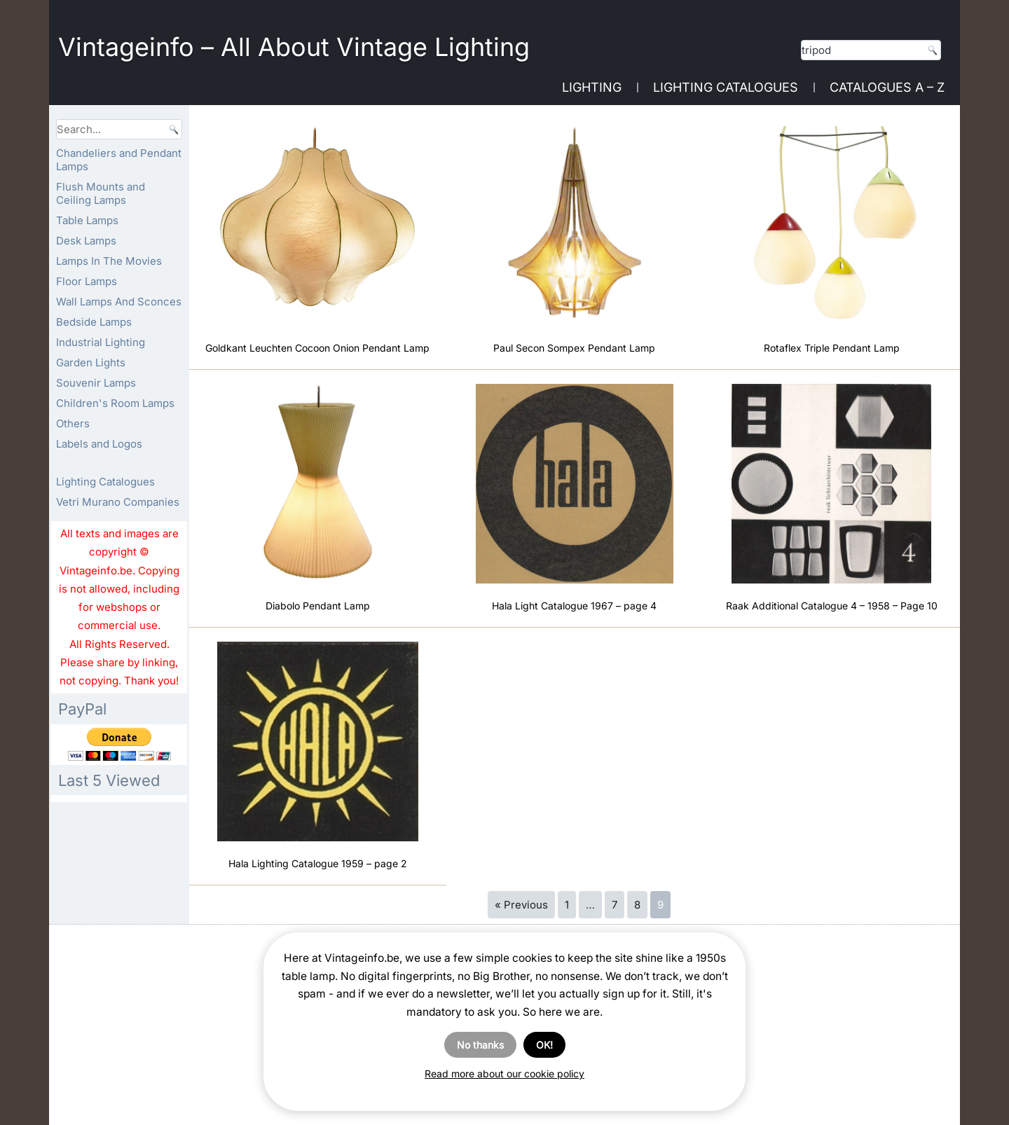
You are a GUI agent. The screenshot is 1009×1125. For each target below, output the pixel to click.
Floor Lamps (86, 281)
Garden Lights (90, 362)
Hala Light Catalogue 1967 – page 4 (574, 606)
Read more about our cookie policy (504, 1073)
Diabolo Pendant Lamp (318, 606)
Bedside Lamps (94, 322)
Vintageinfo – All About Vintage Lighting (294, 47)
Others (73, 423)
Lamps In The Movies (109, 261)
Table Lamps (87, 220)
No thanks (480, 1045)
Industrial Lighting (100, 342)
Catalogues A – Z (887, 87)
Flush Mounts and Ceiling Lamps (100, 193)
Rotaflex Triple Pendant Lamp (832, 348)
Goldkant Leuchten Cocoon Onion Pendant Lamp (317, 348)
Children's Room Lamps (115, 403)
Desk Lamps (86, 240)
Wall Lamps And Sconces (118, 301)
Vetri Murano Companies (117, 502)
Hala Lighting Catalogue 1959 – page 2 (317, 863)
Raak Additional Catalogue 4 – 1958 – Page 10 (832, 606)
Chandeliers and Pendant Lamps (118, 159)
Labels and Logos (99, 443)
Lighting (592, 87)
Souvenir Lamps (96, 382)
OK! (544, 1045)
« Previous (521, 904)
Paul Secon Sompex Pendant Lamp (574, 348)
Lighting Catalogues (725, 87)
